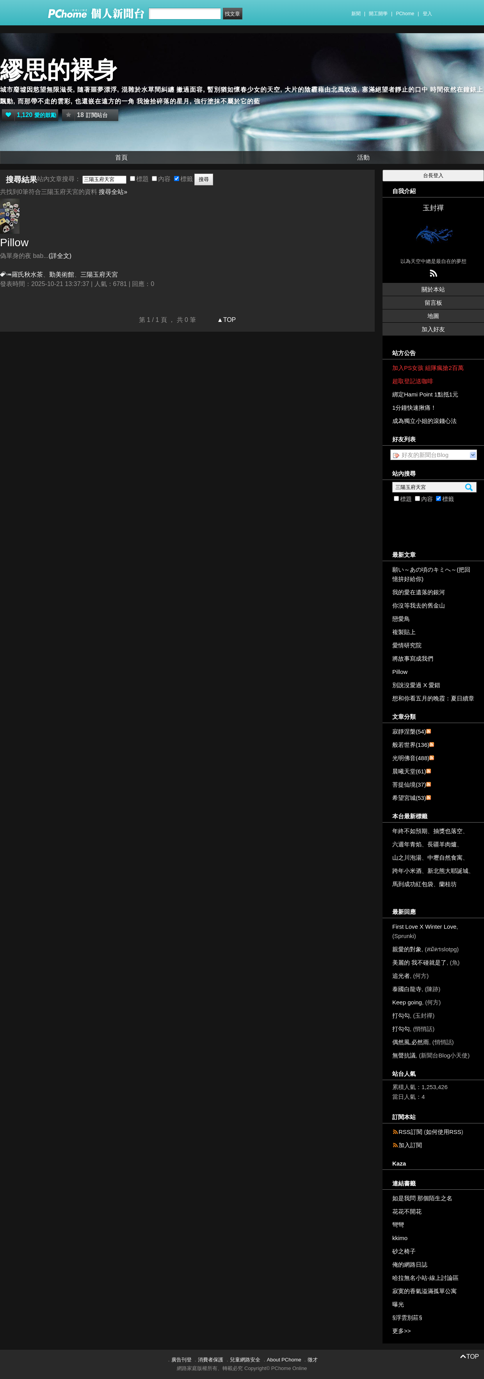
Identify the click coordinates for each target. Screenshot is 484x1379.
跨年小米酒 (407, 870)
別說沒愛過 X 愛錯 (416, 685)
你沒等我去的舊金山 (418, 605)
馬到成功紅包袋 (412, 884)
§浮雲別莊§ (407, 1317)
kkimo (399, 1238)
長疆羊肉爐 (442, 844)
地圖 (433, 316)
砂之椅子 (404, 1251)
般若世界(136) (410, 744)
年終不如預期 (409, 831)
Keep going (407, 1002)
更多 (401, 1330)
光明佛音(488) (410, 758)
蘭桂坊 (448, 884)
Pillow (14, 242)
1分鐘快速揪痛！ (414, 407)
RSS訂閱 (410, 1131)
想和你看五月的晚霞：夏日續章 (433, 698)
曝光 (398, 1304)
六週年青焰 (407, 844)
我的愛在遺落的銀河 (418, 592)
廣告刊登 (181, 1360)
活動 (363, 157)
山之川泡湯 (407, 857)
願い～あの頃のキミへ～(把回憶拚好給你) (431, 574)
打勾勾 (401, 1015)
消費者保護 (210, 1360)
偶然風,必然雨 (410, 1042)
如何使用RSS (443, 1131)
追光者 (401, 975)
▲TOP (225, 319)
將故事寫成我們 (412, 658)
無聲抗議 (404, 1055)
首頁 (121, 157)
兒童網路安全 (245, 1360)
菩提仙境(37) (409, 784)
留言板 (433, 302)
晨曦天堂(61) (409, 771)
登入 (427, 13)
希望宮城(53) (409, 797)
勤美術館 (61, 274)
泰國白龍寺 (407, 989)
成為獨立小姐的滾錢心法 (424, 421)
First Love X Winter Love (424, 926)
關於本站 (433, 289)
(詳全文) (59, 255)
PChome (405, 13)
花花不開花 (407, 1211)
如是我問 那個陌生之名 (422, 1198)
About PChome (284, 1360)
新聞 (356, 13)
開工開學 (378, 13)
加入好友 (433, 329)
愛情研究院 (407, 645)
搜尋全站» (113, 191)
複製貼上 (404, 632)
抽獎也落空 (448, 831)
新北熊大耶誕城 (447, 870)
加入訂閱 (410, 1145)
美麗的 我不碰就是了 (419, 962)
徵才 (313, 1360)
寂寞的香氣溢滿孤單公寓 (424, 1291)
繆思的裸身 (58, 70)
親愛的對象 (407, 949)
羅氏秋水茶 (27, 274)
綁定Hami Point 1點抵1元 (425, 394)
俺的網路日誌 (409, 1264)
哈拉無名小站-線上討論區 (425, 1277)
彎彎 (398, 1224)
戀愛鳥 (401, 618)
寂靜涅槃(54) (409, 731)
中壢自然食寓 (445, 857)
